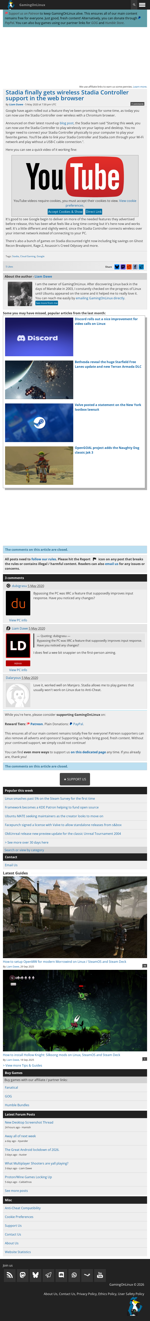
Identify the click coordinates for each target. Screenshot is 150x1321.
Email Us (11, 865)
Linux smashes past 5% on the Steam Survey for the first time (50, 798)
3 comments (137, 103)
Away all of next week (20, 1136)
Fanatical (11, 1087)
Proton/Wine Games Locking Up (28, 1177)
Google (41, 256)
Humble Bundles (17, 1105)
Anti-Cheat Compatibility (23, 1208)
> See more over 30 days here (26, 842)
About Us (12, 1243)
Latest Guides (15, 873)
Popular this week (19, 790)
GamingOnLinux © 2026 (126, 1284)
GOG (94, 23)
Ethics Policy (107, 1294)
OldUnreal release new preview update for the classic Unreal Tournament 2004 (63, 834)
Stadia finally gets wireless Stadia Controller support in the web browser (67, 95)
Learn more (139, 86)
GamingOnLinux (32, 5)
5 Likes (9, 266)
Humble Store (114, 23)
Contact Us (13, 1234)
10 (145, 965)
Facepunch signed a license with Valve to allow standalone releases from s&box (63, 825)
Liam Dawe (16, 104)
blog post (67, 123)
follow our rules (43, 559)
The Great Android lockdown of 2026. (32, 1150)
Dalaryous (13, 678)
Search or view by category (24, 850)
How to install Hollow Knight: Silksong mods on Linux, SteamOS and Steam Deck (75, 1052)
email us (111, 564)
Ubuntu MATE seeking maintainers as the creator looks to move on (54, 816)
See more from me (46, 303)
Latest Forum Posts (20, 1114)
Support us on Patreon (22, 13)
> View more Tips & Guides (22, 1065)
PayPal (76, 724)
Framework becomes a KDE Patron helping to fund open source (52, 807)
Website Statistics (18, 1252)
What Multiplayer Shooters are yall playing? (36, 1163)
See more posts (16, 1191)
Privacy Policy (87, 1294)
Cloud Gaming (28, 256)
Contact (11, 857)
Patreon (35, 724)
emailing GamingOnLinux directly (100, 298)
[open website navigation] (142, 5)
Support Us (13, 1225)
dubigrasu (19, 586)
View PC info (18, 620)
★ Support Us (75, 779)
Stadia (15, 256)
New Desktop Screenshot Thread (29, 1122)
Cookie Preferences (19, 1217)
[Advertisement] (75, 55)
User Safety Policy (131, 1294)
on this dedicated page (88, 752)
